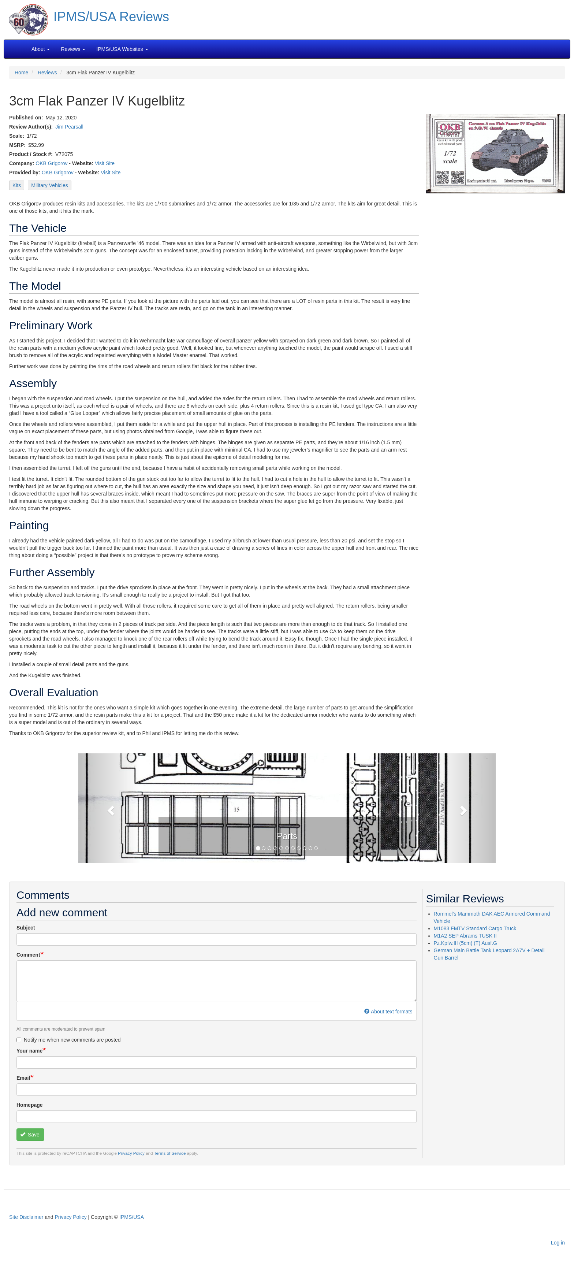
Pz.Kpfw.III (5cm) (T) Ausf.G (465, 943)
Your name (29, 1051)
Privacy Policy (131, 1153)
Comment (28, 955)
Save (30, 1135)
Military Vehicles (49, 185)
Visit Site (105, 163)
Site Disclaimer (26, 1217)
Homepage (29, 1105)
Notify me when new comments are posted (68, 1040)
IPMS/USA (131, 1217)
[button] (287, 807)
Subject (25, 928)
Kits (16, 185)
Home (21, 72)
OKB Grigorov (51, 163)
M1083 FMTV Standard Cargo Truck (475, 928)
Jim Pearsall (69, 127)
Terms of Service (170, 1153)
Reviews (47, 72)
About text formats (388, 1011)
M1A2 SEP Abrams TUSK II (465, 936)
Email (23, 1078)
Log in (558, 1243)
